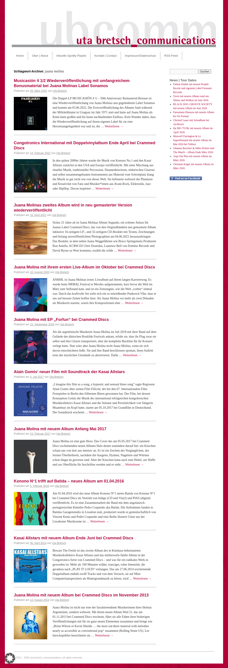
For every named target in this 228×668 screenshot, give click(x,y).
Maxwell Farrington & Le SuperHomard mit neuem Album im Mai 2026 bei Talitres (192, 140)
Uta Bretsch (60, 90)
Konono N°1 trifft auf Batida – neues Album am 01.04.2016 (69, 481)
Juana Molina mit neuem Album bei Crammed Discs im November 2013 (81, 595)
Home (20, 55)
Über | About (40, 55)
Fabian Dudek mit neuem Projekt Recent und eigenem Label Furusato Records (192, 88)
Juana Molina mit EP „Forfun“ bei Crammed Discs (61, 319)
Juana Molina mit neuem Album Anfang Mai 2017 (60, 429)
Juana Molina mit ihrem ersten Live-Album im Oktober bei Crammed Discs (84, 267)
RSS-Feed (171, 55)
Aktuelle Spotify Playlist (71, 55)
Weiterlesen (114, 126)
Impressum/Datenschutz (140, 55)
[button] (10, 658)
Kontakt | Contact (105, 55)
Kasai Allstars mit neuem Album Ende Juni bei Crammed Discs (73, 538)
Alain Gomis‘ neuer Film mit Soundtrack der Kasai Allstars (69, 372)
